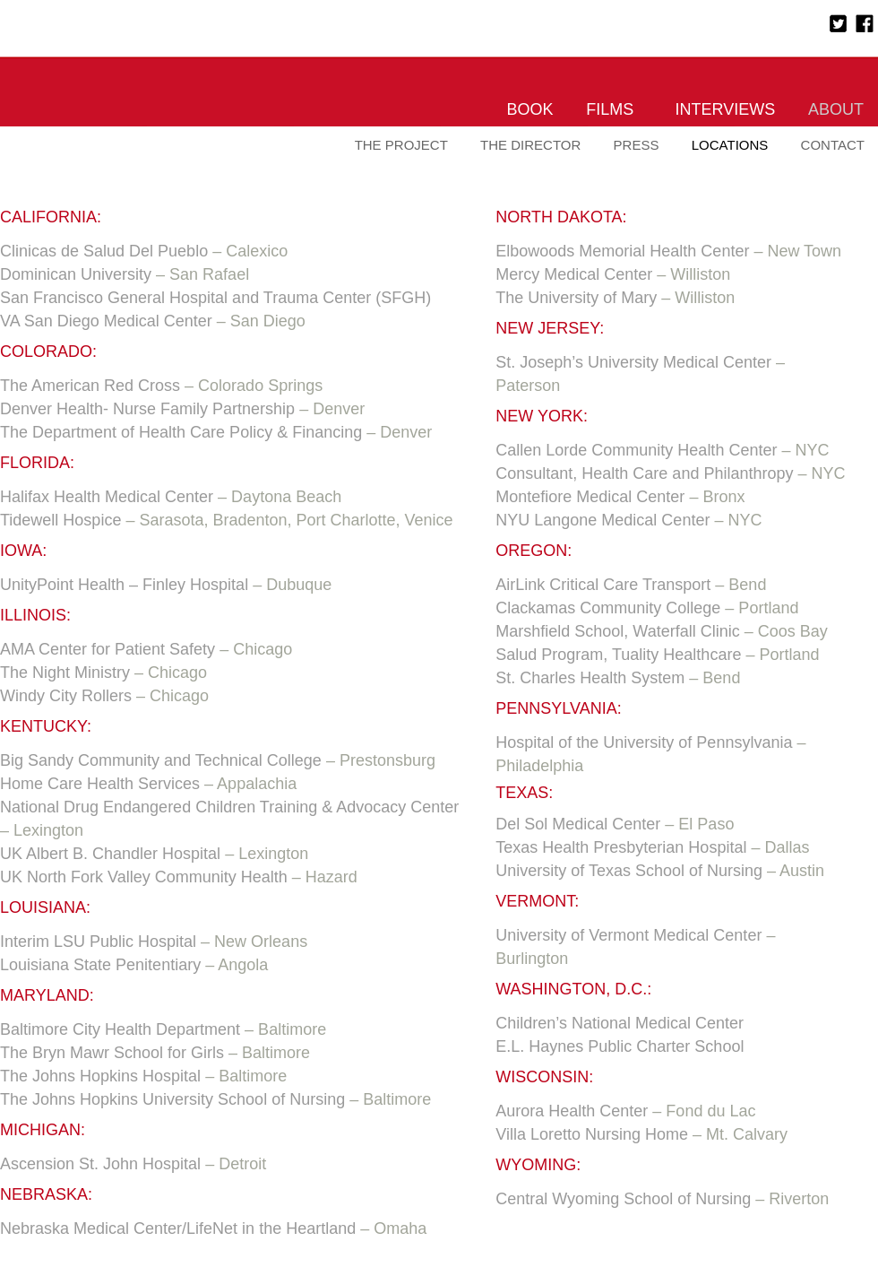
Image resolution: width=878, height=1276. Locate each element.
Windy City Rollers (68, 696)
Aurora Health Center (571, 1111)
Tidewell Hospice (60, 520)
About (836, 109)
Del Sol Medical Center (577, 824)
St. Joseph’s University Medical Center (633, 362)
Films (609, 109)
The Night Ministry (65, 672)
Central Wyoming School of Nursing (623, 1199)
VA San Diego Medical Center (106, 321)
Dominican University (75, 274)
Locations (730, 144)
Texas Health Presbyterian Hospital (620, 847)
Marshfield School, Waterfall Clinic (617, 631)
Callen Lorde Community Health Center (636, 450)
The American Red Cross (90, 386)
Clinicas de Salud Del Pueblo (104, 251)
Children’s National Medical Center (619, 1023)
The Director (530, 144)
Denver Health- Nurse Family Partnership (147, 409)
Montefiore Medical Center (589, 497)
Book (530, 109)
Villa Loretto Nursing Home (591, 1134)
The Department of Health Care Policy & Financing (181, 432)
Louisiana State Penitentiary (100, 965)
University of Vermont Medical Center (628, 935)
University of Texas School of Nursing (628, 871)
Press (636, 144)
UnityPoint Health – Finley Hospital (124, 585)
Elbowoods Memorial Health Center (622, 251)
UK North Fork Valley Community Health (144, 877)
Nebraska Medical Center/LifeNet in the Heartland (178, 1228)
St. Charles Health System (589, 678)
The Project (401, 144)
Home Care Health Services (100, 784)
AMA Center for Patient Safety (107, 649)
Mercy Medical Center (573, 274)
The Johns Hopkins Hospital (100, 1076)
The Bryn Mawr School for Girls (112, 1053)
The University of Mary (576, 298)
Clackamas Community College (607, 608)
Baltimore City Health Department (120, 1029)
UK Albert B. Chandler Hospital (110, 854)
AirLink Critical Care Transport (602, 585)
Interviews (726, 109)
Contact (833, 144)
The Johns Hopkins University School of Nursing (172, 1099)
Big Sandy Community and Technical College (161, 760)
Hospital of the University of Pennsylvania (643, 742)
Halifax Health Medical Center (106, 497)
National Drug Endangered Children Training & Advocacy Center (229, 807)
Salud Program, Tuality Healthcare (618, 655)
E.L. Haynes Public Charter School (619, 1046)
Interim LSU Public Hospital (98, 941)
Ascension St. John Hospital (100, 1164)
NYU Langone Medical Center (602, 520)
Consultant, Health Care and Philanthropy (644, 473)
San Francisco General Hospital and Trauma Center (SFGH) (215, 298)
